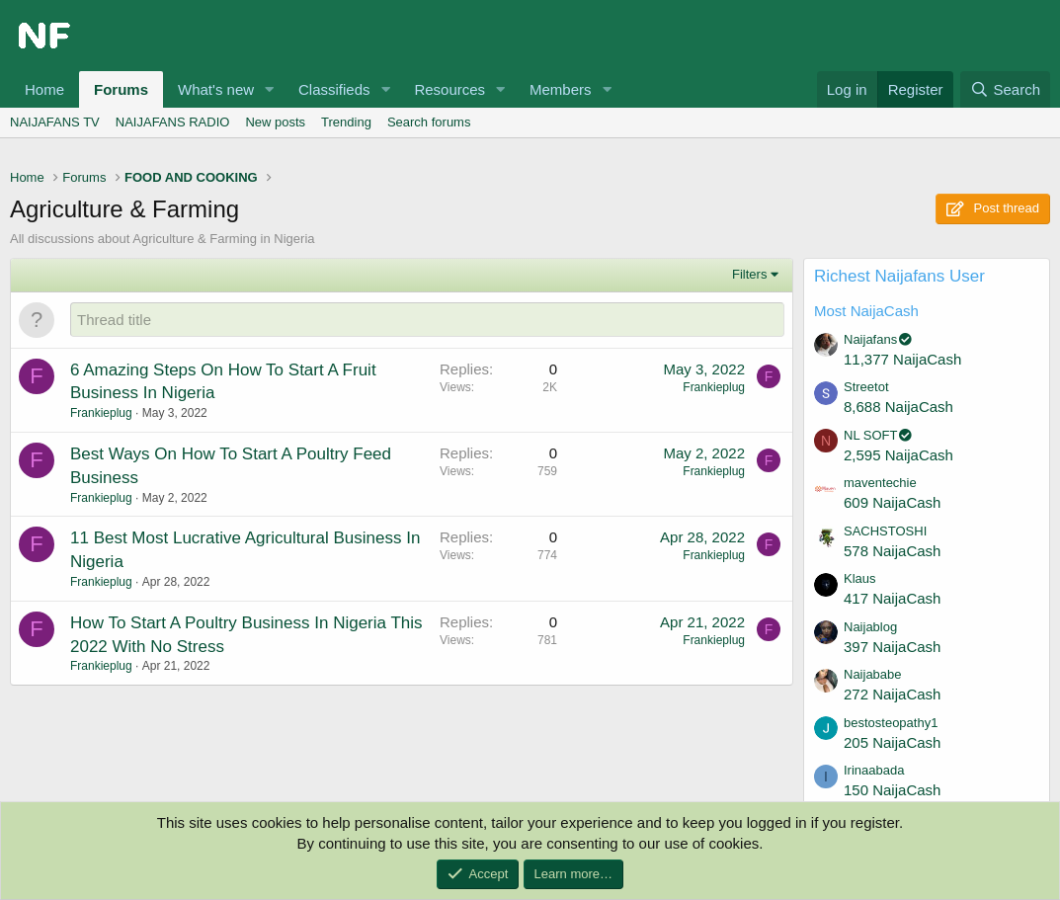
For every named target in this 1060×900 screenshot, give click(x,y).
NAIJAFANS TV (55, 122)
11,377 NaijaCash (902, 359)
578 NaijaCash (892, 550)
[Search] (1005, 89)
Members (561, 89)
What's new (216, 89)
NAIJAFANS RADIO (173, 122)
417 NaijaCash (892, 598)
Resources (449, 89)
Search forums (429, 122)
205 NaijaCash (892, 742)
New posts (275, 122)
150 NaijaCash (892, 789)
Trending (346, 122)
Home (44, 89)
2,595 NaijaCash (898, 455)
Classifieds (334, 89)
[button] (270, 89)
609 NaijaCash (892, 502)
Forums (121, 89)
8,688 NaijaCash (898, 406)
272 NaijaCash (892, 694)
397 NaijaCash (892, 646)
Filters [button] (749, 274)
